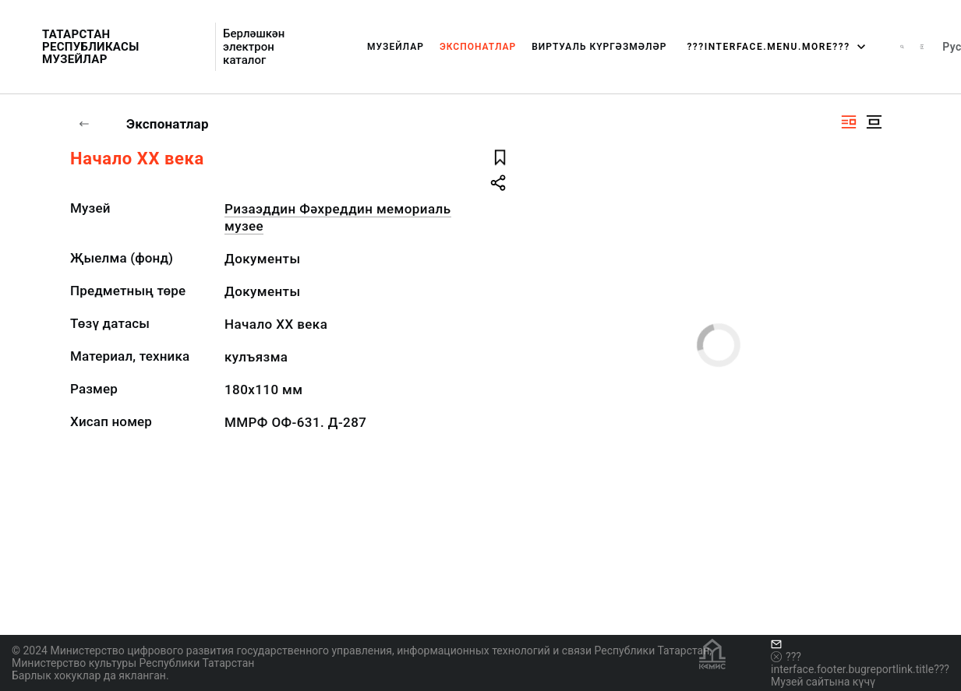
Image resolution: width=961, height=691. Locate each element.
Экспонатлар (478, 46)
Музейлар (395, 46)
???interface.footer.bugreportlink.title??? (860, 662)
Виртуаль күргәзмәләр (599, 46)
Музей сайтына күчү (823, 681)
